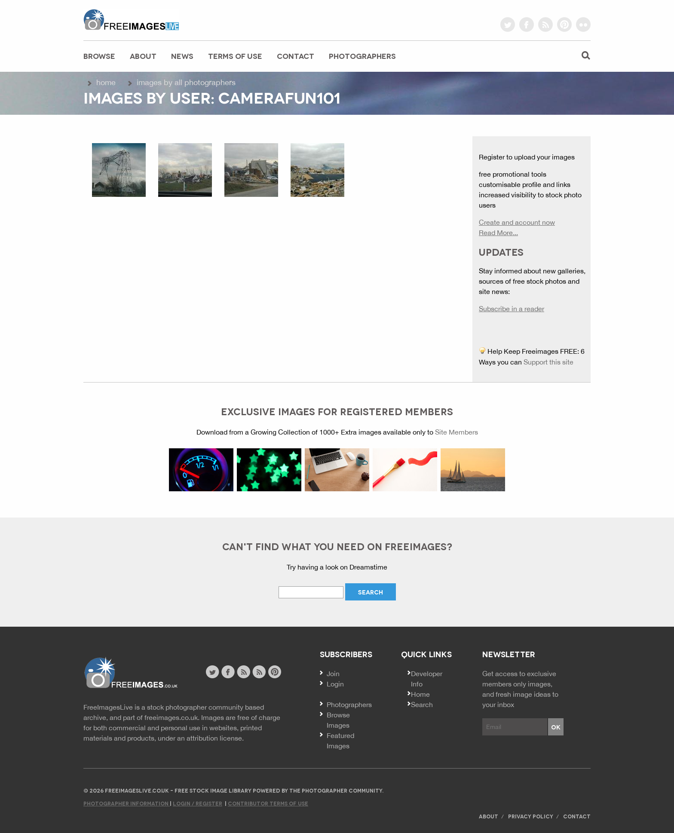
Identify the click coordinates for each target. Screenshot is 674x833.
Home (106, 82)
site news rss (243, 671)
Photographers (362, 55)
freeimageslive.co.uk (131, 19)
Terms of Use (235, 55)
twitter (507, 24)
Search (422, 704)
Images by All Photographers (186, 82)
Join (333, 673)
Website (130, 673)
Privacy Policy (530, 816)
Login (335, 684)
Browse (99, 55)
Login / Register (197, 803)
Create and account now (517, 222)
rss (545, 24)
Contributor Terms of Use (268, 803)
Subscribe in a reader (511, 308)
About (143, 55)
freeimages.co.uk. (171, 717)
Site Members (456, 432)
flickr (583, 24)
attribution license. (215, 738)
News (182, 55)
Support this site (548, 362)
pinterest (564, 24)
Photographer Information (126, 803)
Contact (295, 55)
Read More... (498, 232)
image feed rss (259, 671)
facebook (526, 24)
